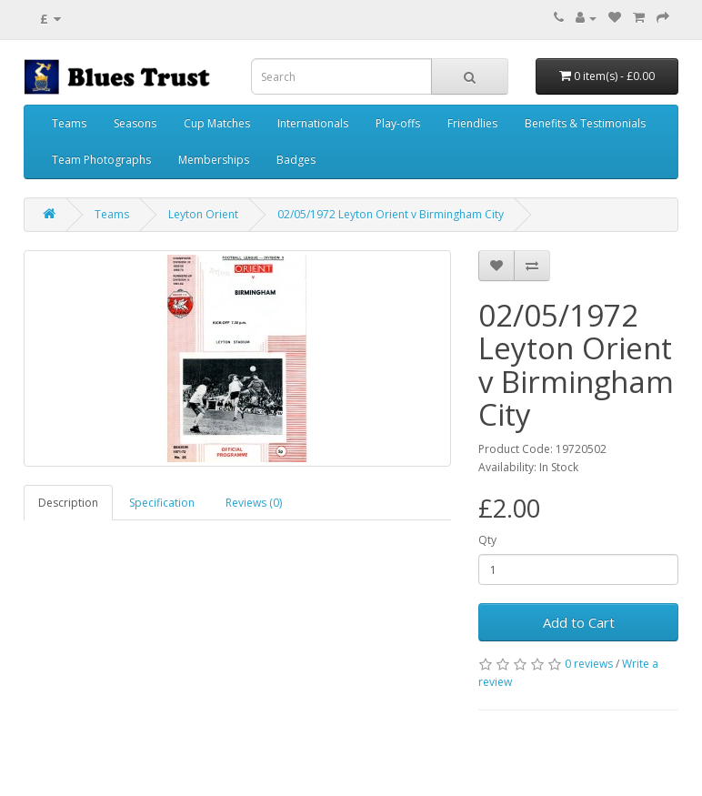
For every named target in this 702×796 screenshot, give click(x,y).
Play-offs (398, 123)
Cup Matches (217, 123)
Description (68, 502)
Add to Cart (579, 622)
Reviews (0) (254, 502)
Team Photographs (101, 159)
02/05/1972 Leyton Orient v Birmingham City (390, 214)
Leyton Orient (203, 214)
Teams (69, 123)
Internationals (312, 123)
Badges (296, 159)
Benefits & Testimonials (585, 123)
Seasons (135, 123)
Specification (162, 502)
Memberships (213, 159)
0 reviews (589, 663)
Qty (487, 540)
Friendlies (472, 123)
